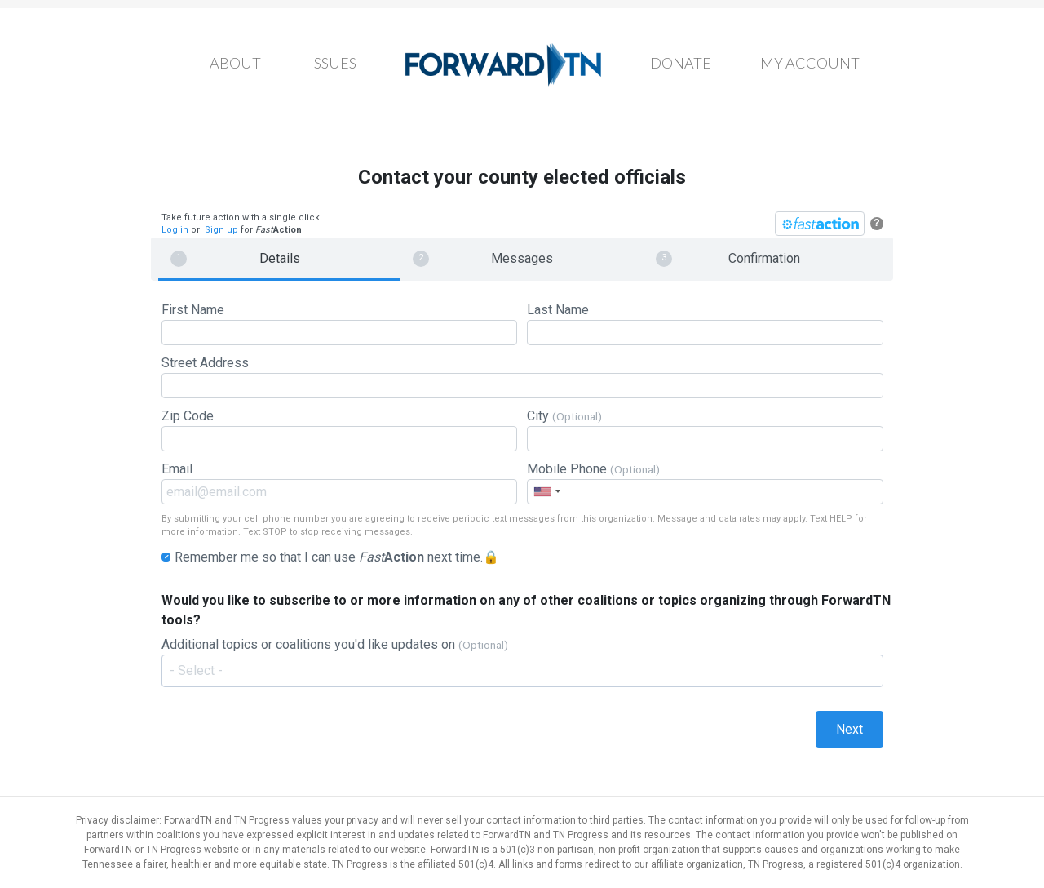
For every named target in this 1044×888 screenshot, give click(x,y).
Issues (333, 63)
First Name (339, 323)
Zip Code (339, 429)
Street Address (522, 376)
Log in (174, 229)
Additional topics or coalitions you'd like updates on (522, 666)
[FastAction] (820, 223)
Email (339, 482)
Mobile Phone (705, 482)
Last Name (705, 323)
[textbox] (530, 670)
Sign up (221, 229)
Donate (680, 63)
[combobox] (546, 492)
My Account (810, 63)
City (705, 429)
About (235, 63)
